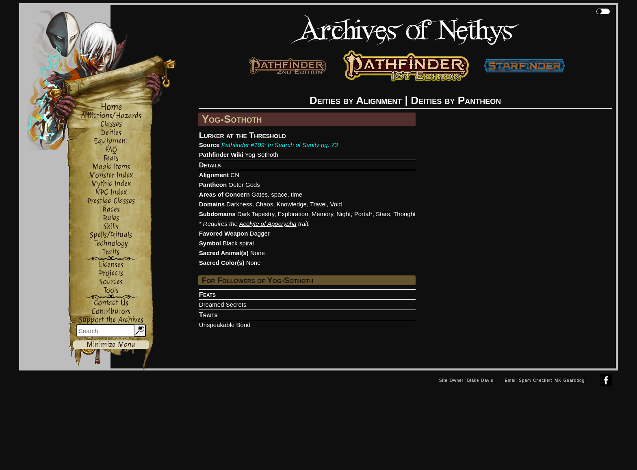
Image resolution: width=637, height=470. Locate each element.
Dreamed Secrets (223, 304)
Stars (383, 213)
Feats (111, 158)
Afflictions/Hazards (111, 115)
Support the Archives (111, 320)
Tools (111, 290)
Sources (111, 281)
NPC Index (111, 192)
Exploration (292, 213)
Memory (322, 213)
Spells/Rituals (111, 235)
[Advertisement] (226, 388)
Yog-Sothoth (261, 154)
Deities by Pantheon (456, 100)
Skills (111, 226)
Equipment (111, 141)
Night (343, 213)
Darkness (239, 204)
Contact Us (111, 303)
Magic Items (111, 166)
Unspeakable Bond (225, 324)
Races (111, 209)
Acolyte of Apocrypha (267, 223)
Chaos (264, 204)
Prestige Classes (111, 201)
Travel (318, 204)
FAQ (111, 149)
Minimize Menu (111, 344)
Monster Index (111, 175)
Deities (111, 132)
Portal (362, 213)
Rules (111, 218)
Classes (111, 124)
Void (336, 204)
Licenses (111, 264)
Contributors (110, 311)
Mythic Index (111, 184)
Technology (111, 243)
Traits (110, 252)
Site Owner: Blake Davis (466, 380)
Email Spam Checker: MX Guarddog (545, 380)
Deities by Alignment (356, 100)
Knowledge (292, 204)
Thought (404, 213)
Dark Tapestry (255, 213)
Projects (111, 273)
